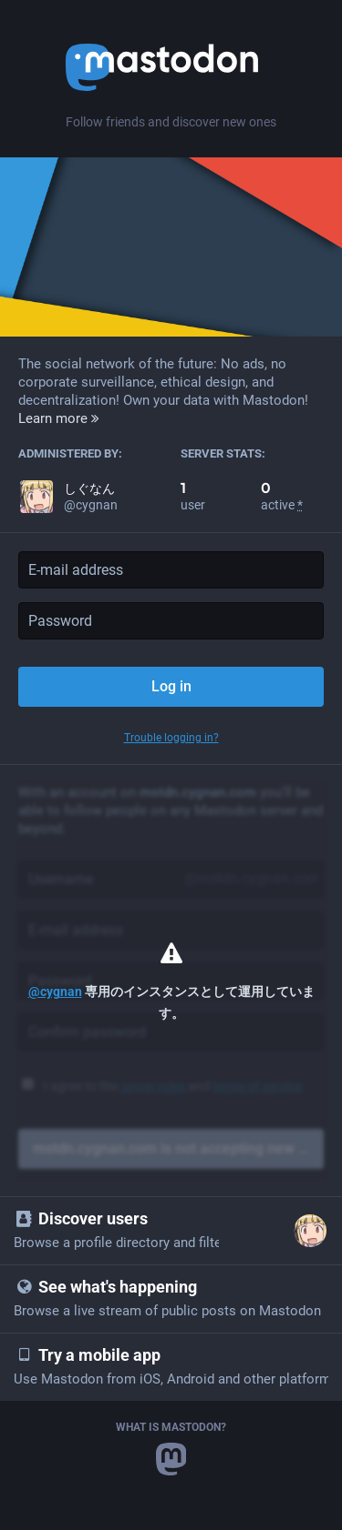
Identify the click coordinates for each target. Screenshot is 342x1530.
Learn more (58, 418)
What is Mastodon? (171, 1427)
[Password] (171, 620)
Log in (171, 686)
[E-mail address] (171, 570)
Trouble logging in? (171, 737)
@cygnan (55, 991)
